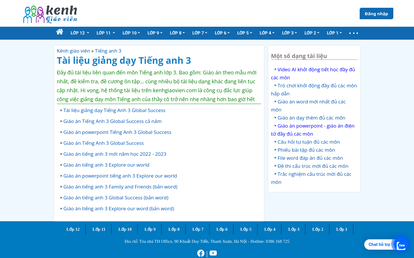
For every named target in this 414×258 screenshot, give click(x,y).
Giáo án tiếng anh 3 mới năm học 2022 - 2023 (115, 154)
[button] (353, 33)
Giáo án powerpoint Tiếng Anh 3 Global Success (118, 132)
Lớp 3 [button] (288, 33)
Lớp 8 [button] (175, 33)
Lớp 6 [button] (220, 33)
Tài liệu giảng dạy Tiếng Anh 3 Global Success (115, 110)
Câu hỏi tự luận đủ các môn (309, 141)
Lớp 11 (99, 229)
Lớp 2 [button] (310, 33)
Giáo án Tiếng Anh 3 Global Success (104, 143)
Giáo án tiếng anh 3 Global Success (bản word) (116, 197)
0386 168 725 (278, 241)
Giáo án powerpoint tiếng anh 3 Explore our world (120, 175)
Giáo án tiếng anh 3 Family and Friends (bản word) (120, 186)
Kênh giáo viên (73, 50)
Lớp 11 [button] (104, 33)
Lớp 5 (246, 229)
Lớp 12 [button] (78, 33)
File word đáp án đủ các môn (310, 158)
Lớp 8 (174, 229)
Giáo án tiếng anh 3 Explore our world (107, 164)
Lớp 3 (294, 229)
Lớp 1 (342, 229)
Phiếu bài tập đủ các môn (306, 150)
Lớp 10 (125, 229)
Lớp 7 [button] (198, 33)
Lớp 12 (73, 229)
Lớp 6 (222, 229)
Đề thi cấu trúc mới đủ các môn (313, 166)
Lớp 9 (150, 229)
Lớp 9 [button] (153, 33)
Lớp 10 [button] (129, 33)
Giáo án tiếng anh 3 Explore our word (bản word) (119, 208)
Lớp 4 (269, 229)
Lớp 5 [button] (243, 33)
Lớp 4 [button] (265, 33)
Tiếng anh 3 (108, 50)
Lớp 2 (317, 229)
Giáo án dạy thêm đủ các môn (312, 117)
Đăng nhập (376, 13)
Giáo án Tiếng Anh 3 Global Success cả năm (113, 121)
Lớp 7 (198, 229)
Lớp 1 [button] (332, 33)
